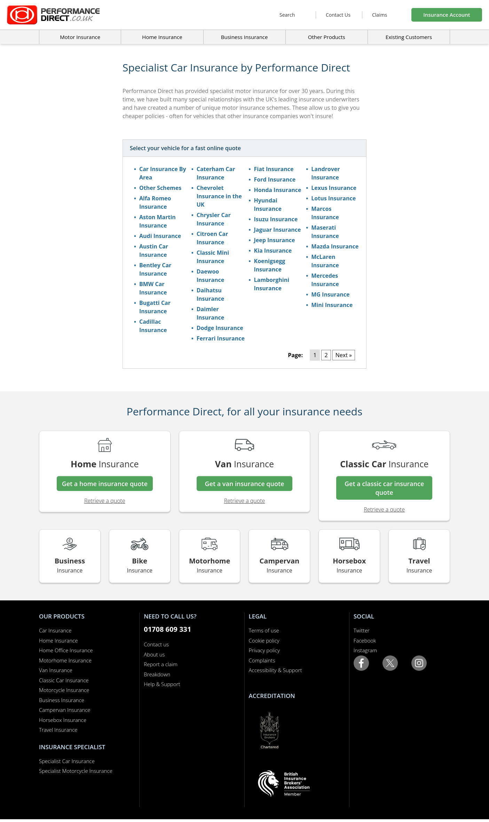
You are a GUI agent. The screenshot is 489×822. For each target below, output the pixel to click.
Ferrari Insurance (221, 338)
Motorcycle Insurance (64, 689)
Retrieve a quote (104, 501)
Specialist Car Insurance (67, 761)
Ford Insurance (275, 179)
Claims (379, 14)
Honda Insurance (277, 190)
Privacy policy (264, 650)
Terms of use (264, 630)
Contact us (156, 644)
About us (154, 654)
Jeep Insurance (274, 240)
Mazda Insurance (334, 246)
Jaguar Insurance (277, 229)
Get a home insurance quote (105, 483)
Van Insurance (55, 670)
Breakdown (157, 674)
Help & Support (162, 684)
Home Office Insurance (66, 650)
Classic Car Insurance (64, 680)
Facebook (365, 640)
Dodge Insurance (220, 328)
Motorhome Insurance (65, 660)
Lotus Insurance (333, 198)
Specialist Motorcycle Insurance (75, 770)
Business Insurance (244, 36)
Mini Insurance (332, 305)
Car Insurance (55, 630)
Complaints (262, 660)
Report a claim (161, 664)
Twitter (362, 630)
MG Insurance (330, 294)
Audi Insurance (160, 236)
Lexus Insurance (333, 188)
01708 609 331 (167, 629)
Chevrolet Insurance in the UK (219, 196)
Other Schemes (160, 188)
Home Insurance (58, 640)
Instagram (365, 650)
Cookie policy (264, 640)
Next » (344, 355)
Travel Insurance (58, 729)
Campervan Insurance (64, 709)
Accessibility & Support (275, 670)
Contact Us (338, 14)
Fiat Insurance (274, 169)
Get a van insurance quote (244, 483)
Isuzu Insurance (276, 219)
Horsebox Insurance (62, 719)
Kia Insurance (273, 250)
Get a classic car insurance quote (384, 488)
